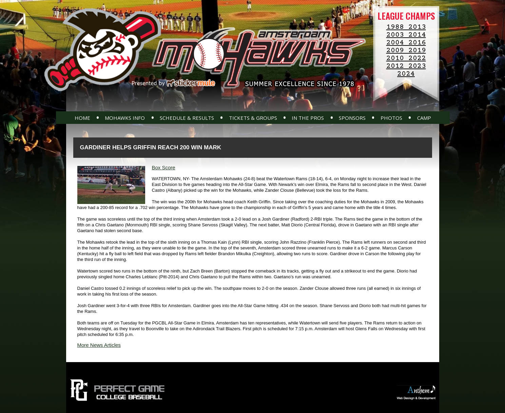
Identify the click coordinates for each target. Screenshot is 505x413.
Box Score (163, 167)
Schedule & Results (187, 117)
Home (82, 117)
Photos (391, 117)
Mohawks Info (125, 117)
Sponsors (352, 117)
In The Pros (308, 117)
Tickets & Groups (253, 117)
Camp (424, 117)
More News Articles (99, 345)
